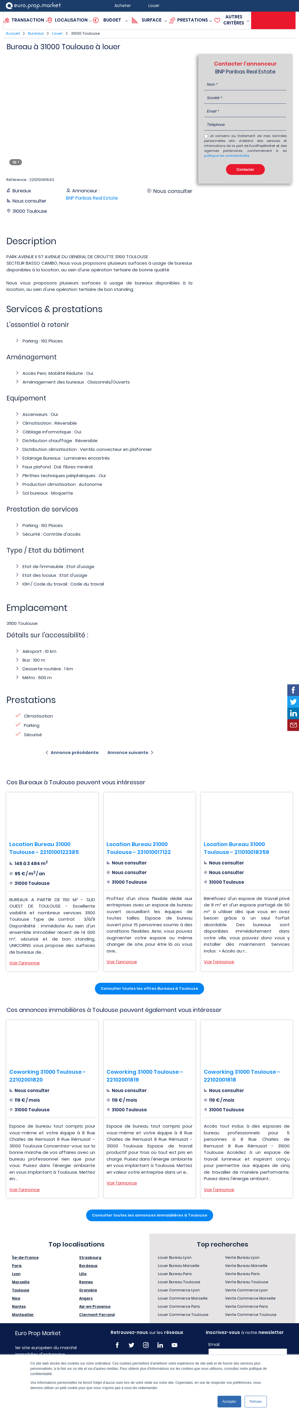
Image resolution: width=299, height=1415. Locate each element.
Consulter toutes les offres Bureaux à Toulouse (149, 988)
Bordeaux (88, 1265)
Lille (82, 1273)
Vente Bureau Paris (242, 1273)
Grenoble (88, 1290)
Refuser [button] (256, 1402)
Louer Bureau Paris (175, 1273)
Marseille (20, 1281)
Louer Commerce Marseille (183, 1298)
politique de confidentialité (226, 155)
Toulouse (20, 1290)
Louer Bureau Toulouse (179, 1281)
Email (214, 1344)
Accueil (13, 33)
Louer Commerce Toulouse (183, 1314)
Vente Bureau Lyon (242, 1257)
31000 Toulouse (85, 33)
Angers (86, 1298)
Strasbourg (90, 1257)
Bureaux (36, 33)
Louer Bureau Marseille (178, 1265)
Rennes (86, 1281)
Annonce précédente (75, 752)
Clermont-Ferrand (97, 1314)
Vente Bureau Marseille (246, 1265)
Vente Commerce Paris (246, 1306)
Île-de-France (25, 1257)
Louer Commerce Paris (179, 1306)
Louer (57, 33)
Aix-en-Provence (94, 1306)
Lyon (16, 1273)
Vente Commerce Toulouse (251, 1314)
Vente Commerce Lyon (246, 1290)
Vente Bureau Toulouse (246, 1281)
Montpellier (23, 1314)
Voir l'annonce (24, 963)
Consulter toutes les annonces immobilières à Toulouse (149, 1215)
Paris (17, 1265)
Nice (16, 1298)
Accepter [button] (229, 1402)
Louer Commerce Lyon (179, 1290)
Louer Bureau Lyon (175, 1257)
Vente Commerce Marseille (250, 1298)
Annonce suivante (127, 752)
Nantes (19, 1306)
